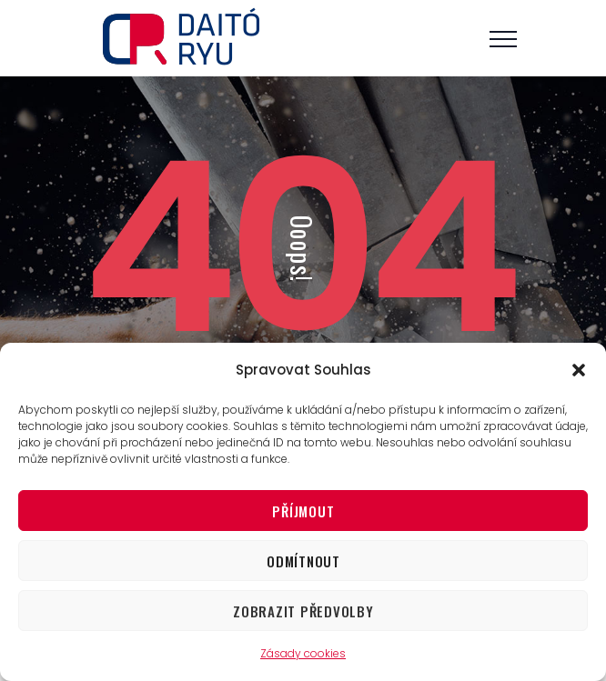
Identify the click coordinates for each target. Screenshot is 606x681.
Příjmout (303, 511)
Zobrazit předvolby (303, 611)
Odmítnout (303, 561)
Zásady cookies (303, 653)
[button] (579, 370)
